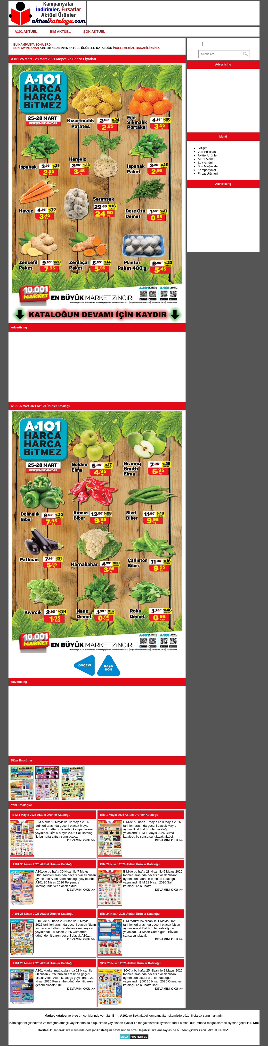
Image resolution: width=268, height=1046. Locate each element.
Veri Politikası (207, 152)
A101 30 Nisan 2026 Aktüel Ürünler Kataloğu (76, 48)
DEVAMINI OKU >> (81, 840)
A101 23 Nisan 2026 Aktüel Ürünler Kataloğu (42, 963)
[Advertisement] (97, 367)
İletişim (202, 148)
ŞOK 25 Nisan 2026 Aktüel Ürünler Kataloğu (130, 963)
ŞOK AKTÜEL (94, 31)
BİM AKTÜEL (60, 31)
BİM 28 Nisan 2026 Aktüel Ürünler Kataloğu (130, 864)
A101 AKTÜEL (26, 31)
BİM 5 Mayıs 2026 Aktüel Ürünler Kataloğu (41, 815)
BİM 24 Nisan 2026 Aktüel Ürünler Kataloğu (130, 913)
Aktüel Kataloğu (219, 1030)
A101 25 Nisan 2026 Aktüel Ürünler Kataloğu (42, 913)
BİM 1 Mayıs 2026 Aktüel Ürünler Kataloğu (129, 815)
